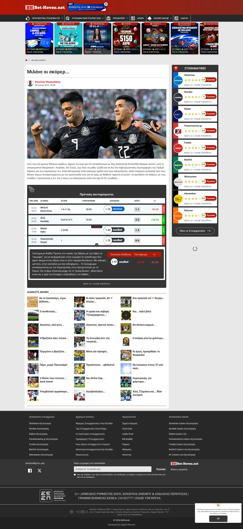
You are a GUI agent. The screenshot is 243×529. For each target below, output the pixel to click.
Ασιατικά (126, 454)
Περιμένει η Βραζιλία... (53, 351)
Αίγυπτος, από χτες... (52, 324)
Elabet (187, 108)
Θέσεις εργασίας (179, 469)
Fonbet (187, 142)
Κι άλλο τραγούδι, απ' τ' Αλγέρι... (99, 300)
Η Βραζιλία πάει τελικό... (54, 338)
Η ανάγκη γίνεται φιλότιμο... (149, 338)
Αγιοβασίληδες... (96, 391)
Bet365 (188, 159)
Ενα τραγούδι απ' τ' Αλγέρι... (149, 298)
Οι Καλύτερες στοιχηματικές (90, 434)
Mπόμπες (127, 449)
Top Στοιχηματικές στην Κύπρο (91, 428)
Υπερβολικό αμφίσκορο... (54, 391)
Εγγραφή (161, 469)
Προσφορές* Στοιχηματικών (90, 439)
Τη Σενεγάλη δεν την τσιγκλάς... (98, 340)
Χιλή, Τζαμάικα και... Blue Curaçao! (147, 393)
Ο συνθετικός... (48, 311)
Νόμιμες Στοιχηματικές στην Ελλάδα (94, 423)
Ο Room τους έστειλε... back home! (53, 380)
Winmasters (190, 176)
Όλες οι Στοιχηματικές (195, 230)
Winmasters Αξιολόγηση (41, 454)
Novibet (188, 92)
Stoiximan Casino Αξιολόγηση (183, 423)
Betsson (188, 210)
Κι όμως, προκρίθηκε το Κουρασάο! (146, 353)
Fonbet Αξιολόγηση (38, 444)
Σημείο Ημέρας (129, 423)
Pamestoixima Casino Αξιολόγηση (185, 439)
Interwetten (190, 193)
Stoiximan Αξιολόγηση (40, 423)
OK (218, 518)
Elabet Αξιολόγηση (38, 434)
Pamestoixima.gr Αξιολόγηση (43, 439)
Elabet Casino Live (177, 434)
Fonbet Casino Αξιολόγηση (182, 444)
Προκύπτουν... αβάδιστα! (100, 364)
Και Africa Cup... (95, 378)
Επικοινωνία (82, 454)
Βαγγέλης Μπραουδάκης (48, 81)
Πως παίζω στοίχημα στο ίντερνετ (93, 444)
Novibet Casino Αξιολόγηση (182, 428)
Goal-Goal (127, 428)
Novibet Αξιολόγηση (39, 428)
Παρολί (126, 444)
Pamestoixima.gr (193, 125)
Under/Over (127, 434)
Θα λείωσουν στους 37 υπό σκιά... (148, 366)
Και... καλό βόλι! (142, 311)
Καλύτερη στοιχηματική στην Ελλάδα (94, 449)
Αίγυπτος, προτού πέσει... (101, 324)
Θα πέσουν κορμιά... (144, 324)
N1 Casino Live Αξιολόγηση (182, 454)
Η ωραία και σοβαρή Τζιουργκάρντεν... (97, 313)
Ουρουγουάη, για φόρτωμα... (142, 380)
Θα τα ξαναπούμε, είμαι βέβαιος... (52, 300)
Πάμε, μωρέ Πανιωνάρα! (53, 364)
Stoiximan (189, 75)
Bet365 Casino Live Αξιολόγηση (184, 449)
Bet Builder (127, 439)
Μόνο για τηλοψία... (97, 351)
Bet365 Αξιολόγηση (38, 449)
